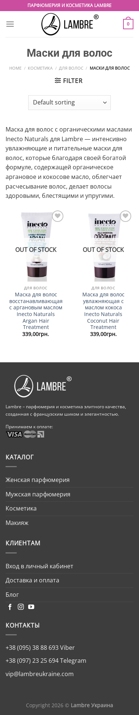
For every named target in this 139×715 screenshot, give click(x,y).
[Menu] (10, 24)
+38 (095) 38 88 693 (32, 648)
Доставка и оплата (32, 580)
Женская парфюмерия (38, 480)
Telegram (72, 660)
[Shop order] (69, 102)
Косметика (40, 68)
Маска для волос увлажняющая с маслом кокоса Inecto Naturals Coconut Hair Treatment (103, 310)
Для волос (71, 68)
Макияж (17, 523)
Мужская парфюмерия (38, 494)
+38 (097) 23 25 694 (32, 660)
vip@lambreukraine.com (40, 674)
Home (15, 68)
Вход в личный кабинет (39, 566)
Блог (12, 595)
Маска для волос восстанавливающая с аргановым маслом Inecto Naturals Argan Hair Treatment (36, 310)
